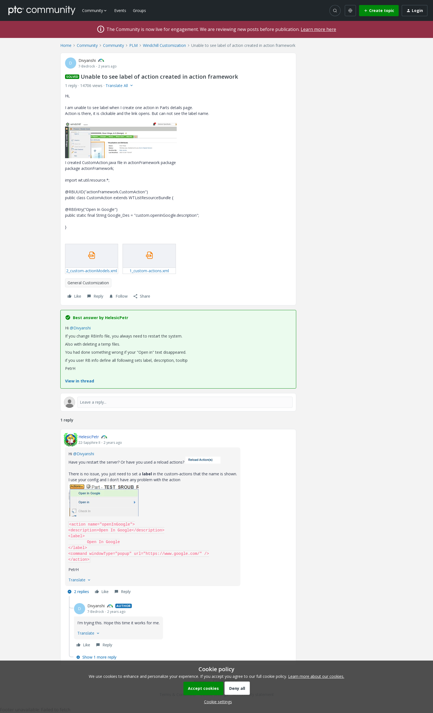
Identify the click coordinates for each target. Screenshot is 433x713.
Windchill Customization (164, 45)
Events (120, 10)
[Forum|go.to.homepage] (41, 10)
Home (65, 45)
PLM (133, 45)
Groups (139, 10)
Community (87, 45)
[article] (178, 515)
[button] (379, 10)
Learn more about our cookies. (316, 676)
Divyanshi (87, 60)
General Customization (88, 282)
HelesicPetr (88, 436)
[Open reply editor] (178, 402)
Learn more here (318, 29)
